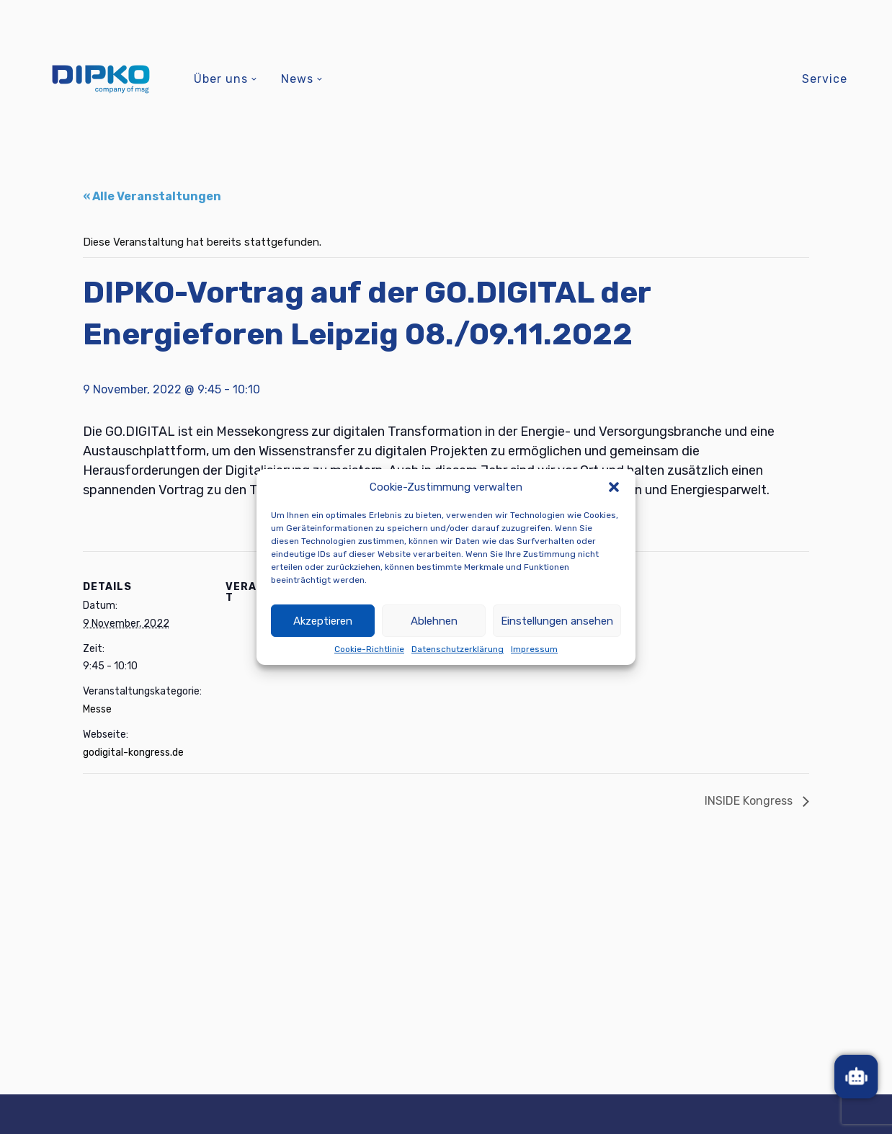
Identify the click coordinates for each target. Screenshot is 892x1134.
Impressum (534, 649)
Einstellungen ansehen (557, 621)
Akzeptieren (322, 621)
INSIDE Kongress (750, 801)
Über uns (221, 79)
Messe (97, 709)
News (297, 79)
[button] (614, 487)
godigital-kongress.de (133, 752)
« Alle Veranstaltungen (152, 196)
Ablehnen (434, 621)
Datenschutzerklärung (457, 649)
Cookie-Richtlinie (369, 649)
